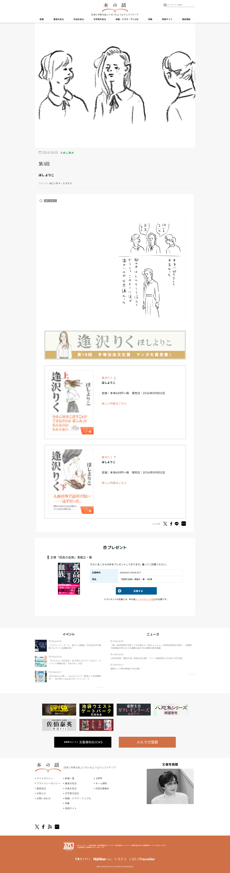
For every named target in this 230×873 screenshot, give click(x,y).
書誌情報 (186, 19)
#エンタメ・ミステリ (60, 183)
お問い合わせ (44, 798)
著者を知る (58, 19)
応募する (129, 591)
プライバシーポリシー (48, 783)
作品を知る (78, 19)
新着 (42, 19)
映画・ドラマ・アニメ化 (127, 19)
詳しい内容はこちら (114, 403)
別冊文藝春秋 (103, 788)
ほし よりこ (46, 175)
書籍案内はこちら (83, 742)
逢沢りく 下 (109, 457)
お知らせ (41, 793)
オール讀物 (102, 783)
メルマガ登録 (147, 742)
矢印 (99, 687)
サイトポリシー (45, 778)
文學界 (99, 778)
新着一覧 (69, 778)
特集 (150, 19)
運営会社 (41, 788)
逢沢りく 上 (109, 377)
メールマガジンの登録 (145, 599)
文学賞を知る (100, 19)
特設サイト (167, 19)
